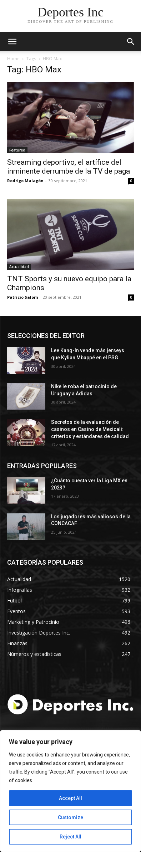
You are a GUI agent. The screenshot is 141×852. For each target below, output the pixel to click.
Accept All (70, 798)
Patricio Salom (22, 297)
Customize (70, 817)
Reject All (70, 837)
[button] (131, 41)
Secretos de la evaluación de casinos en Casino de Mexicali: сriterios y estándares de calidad (90, 429)
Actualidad (19, 266)
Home (13, 59)
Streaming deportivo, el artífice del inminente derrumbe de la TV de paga (68, 166)
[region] (70, 791)
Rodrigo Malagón (25, 180)
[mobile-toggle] (12, 41)
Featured (17, 150)
